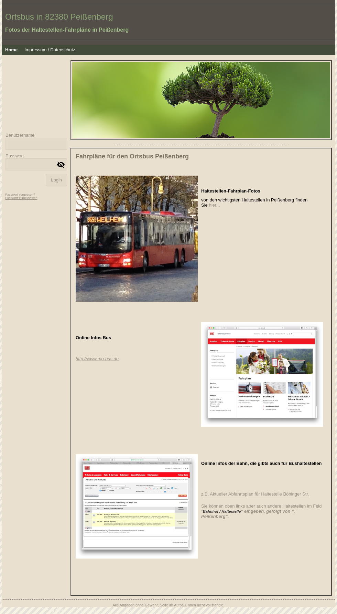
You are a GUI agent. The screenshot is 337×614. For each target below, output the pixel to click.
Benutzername (20, 135)
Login (56, 180)
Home (11, 49)
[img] (168, 22)
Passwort (15, 155)
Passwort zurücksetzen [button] (21, 198)
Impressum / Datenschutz (49, 49)
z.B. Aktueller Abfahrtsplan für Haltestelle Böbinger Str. (255, 494)
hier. (213, 205)
